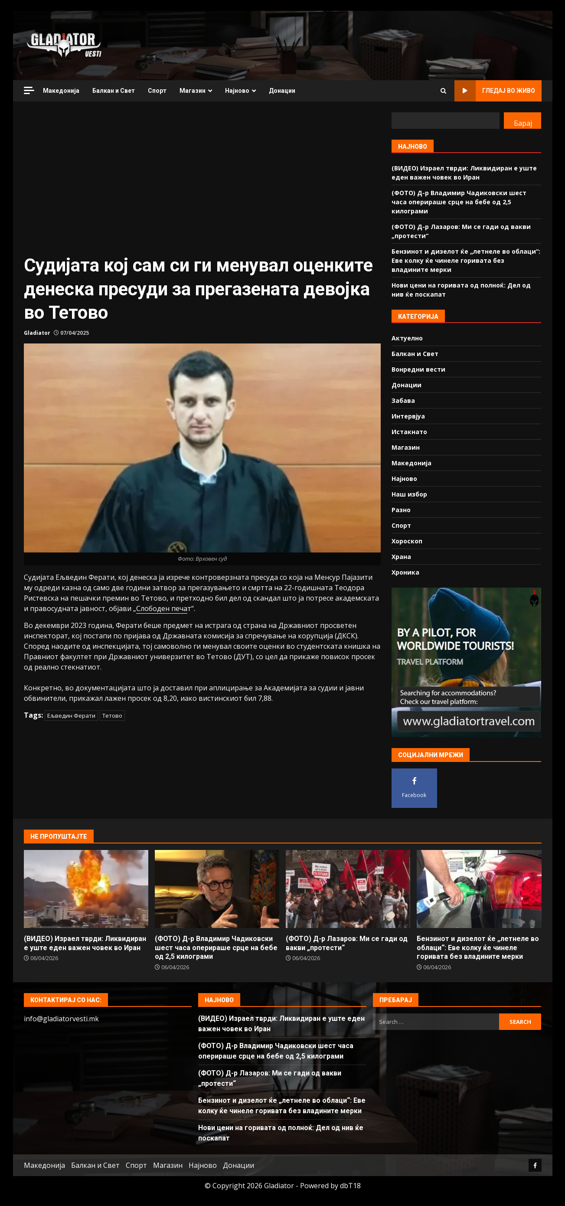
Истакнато (409, 432)
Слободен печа (161, 608)
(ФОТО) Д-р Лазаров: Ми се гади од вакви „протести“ (348, 889)
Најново (237, 90)
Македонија (61, 90)
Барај (523, 123)
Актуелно (407, 338)
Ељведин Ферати (71, 715)
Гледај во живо (494, 90)
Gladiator (37, 333)
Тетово (112, 715)
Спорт (157, 90)
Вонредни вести (418, 369)
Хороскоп (407, 541)
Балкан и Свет (113, 90)
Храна (401, 556)
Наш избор (409, 494)
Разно (401, 510)
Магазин (193, 90)
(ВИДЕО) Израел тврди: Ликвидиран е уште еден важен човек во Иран (86, 889)
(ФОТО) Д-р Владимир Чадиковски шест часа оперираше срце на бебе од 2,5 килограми (459, 202)
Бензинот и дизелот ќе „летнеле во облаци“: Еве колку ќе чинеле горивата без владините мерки (466, 260)
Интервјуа (408, 416)
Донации (282, 90)
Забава (403, 400)
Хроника (405, 572)
